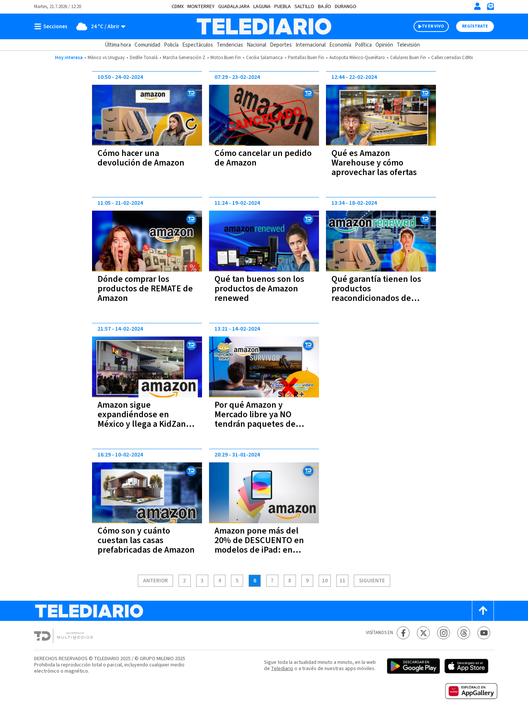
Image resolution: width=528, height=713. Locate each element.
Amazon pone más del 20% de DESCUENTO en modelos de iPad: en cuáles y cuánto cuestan (260, 545)
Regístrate (475, 26)
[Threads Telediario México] (463, 632)
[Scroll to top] (483, 611)
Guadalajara (234, 6)
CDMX (178, 6)
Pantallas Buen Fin (306, 57)
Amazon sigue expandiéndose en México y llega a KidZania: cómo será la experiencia (146, 419)
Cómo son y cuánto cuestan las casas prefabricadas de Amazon (146, 540)
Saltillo (304, 6)
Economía (340, 45)
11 (342, 581)
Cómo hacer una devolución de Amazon (141, 158)
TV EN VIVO (433, 26)
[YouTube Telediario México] (483, 632)
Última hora (118, 45)
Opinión (384, 45)
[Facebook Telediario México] (403, 632)
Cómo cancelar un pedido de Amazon (263, 158)
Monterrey (200, 6)
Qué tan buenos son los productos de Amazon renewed (259, 289)
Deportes (281, 45)
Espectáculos (197, 45)
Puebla (282, 6)
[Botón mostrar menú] (52, 26)
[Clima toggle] (99, 26)
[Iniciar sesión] (477, 6)
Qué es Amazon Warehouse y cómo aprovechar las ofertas (374, 163)
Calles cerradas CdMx (452, 57)
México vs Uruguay (106, 57)
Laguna (262, 6)
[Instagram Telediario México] (443, 632)
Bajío (324, 6)
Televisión (408, 45)
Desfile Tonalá (144, 57)
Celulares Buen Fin (408, 57)
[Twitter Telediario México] (423, 632)
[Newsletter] (490, 8)
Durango (345, 6)
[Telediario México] (263, 26)
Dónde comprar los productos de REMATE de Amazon (145, 289)
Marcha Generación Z (184, 57)
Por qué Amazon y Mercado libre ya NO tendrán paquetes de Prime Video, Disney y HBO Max (255, 424)
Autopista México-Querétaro (357, 57)
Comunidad (147, 45)
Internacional (311, 45)
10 (325, 581)
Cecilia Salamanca (264, 57)
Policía (171, 45)
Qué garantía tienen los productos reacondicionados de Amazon (376, 293)
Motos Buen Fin (225, 57)
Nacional (256, 45)
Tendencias (230, 45)
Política (363, 45)
